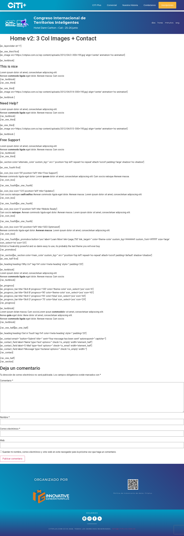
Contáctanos (150, 5)
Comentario (6, 380)
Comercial (112, 5)
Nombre (5, 417)
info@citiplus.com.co (123, 529)
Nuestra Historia (130, 5)
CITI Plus (96, 5)
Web (2, 440)
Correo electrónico (10, 429)
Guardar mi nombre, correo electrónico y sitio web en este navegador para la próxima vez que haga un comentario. (59, 452)
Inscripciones (167, 5)
